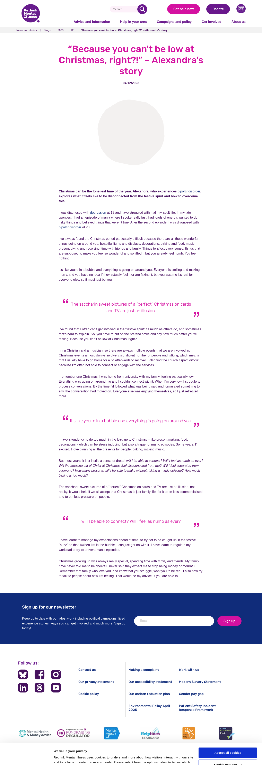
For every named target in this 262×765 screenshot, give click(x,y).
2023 (60, 30)
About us (239, 21)
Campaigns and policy (174, 21)
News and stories (26, 30)
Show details (63, 757)
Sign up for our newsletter (49, 607)
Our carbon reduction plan (149, 694)
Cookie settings (228, 743)
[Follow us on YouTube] (56, 687)
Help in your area (133, 21)
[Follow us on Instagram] (56, 674)
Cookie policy (88, 694)
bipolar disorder (189, 191)
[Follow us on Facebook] (39, 674)
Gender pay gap (191, 694)
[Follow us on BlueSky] (23, 674)
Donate (218, 9)
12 (72, 30)
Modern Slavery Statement (200, 682)
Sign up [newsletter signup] (229, 621)
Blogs (47, 30)
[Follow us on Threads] (39, 687)
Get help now (183, 9)
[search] (142, 9)
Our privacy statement (96, 682)
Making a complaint (144, 670)
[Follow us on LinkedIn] (23, 687)
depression (98, 212)
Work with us (189, 670)
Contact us (87, 670)
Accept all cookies (228, 731)
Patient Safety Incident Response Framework (197, 708)
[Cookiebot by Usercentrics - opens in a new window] (26, 757)
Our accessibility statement (150, 682)
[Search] (125, 9)
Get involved (211, 21)
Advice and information (92, 21)
